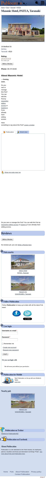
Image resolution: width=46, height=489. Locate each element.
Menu (42, 3)
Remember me (9, 343)
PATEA (19, 7)
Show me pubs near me (13, 172)
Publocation (10, 132)
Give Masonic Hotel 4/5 (8, 59)
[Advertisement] (24, 99)
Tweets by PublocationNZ (9, 433)
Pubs (7, 7)
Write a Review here (24, 245)
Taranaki (12, 7)
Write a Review (7, 64)
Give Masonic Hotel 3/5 (6, 59)
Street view (23, 132)
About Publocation (22, 472)
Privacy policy (36, 472)
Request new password (11, 350)
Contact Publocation (22, 474)
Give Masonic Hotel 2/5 (4, 59)
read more (17, 382)
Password (6, 337)
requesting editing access (9, 225)
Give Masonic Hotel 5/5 (10, 59)
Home (3, 7)
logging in (24, 225)
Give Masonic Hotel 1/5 (2, 59)
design (42, 477)
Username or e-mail (9, 330)
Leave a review (29, 125)
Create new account (9, 347)
